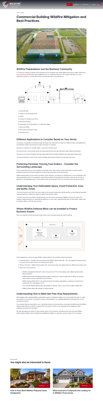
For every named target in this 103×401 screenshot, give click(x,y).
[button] (70, 4)
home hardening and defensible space (27, 74)
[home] (12, 4)
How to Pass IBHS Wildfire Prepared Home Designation (28, 391)
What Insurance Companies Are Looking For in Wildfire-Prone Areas (72, 391)
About (94, 4)
